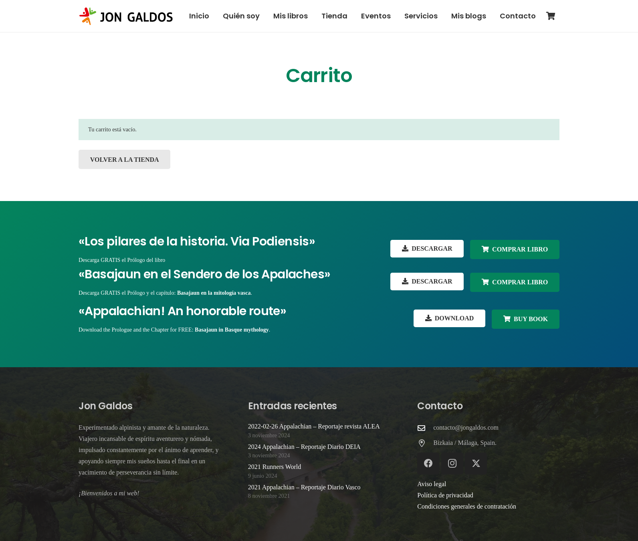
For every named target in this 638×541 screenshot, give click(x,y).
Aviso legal (431, 484)
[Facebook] (428, 464)
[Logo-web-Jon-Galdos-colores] (126, 16)
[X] (476, 464)
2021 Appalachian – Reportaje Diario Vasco (304, 487)
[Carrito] (550, 16)
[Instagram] (452, 464)
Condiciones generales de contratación (466, 506)
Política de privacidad (445, 495)
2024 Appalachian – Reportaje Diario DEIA (304, 446)
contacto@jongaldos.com (466, 427)
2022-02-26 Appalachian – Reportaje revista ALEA (314, 426)
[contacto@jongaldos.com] (425, 428)
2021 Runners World (274, 466)
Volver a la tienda (124, 159)
